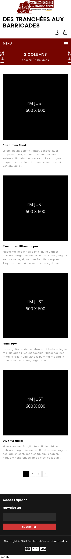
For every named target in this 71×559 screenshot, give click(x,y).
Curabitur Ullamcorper (20, 246)
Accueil (27, 60)
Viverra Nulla (13, 441)
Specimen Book (15, 145)
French (4, 557)
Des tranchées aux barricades (33, 22)
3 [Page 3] (39, 474)
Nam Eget (10, 343)
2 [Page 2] (32, 474)
